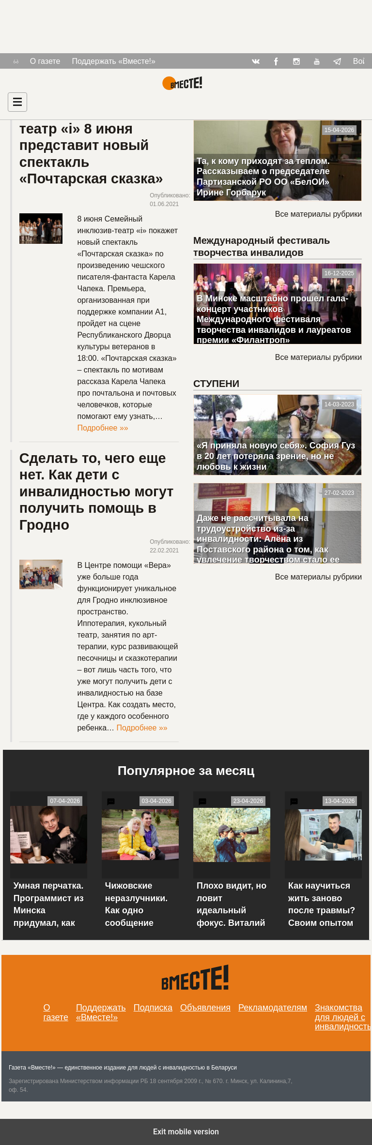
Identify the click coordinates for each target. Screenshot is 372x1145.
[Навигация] (17, 102)
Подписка (153, 1007)
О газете (45, 61)
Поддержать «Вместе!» (113, 61)
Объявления (205, 1007)
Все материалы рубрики (318, 214)
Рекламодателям (272, 1007)
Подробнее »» (102, 428)
